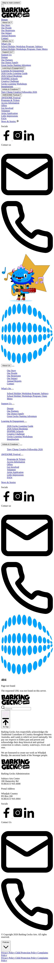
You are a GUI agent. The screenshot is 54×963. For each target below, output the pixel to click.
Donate (4, 57)
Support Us (6, 55)
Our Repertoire (8, 30)
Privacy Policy (8, 952)
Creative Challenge (10, 81)
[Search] (18, 708)
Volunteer (5, 110)
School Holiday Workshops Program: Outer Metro (24, 49)
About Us (6, 365)
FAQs (3, 118)
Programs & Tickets (10, 100)
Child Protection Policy (26, 952)
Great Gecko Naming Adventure (16, 65)
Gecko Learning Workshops (14, 84)
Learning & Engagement (12, 71)
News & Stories (8, 482)
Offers (4, 105)
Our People (6, 28)
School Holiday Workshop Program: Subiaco (22, 46)
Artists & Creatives (10, 444)
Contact (4, 38)
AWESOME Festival (10, 97)
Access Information (10, 103)
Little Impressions (9, 116)
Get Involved (7, 108)
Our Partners (7, 60)
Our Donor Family (9, 62)
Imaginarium (7, 86)
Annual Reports (8, 35)
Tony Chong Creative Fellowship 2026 (19, 92)
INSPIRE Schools (9, 78)
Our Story (5, 25)
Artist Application (9, 113)
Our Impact (6, 33)
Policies (6, 946)
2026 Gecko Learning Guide (14, 73)
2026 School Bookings (11, 76)
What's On (6, 44)
